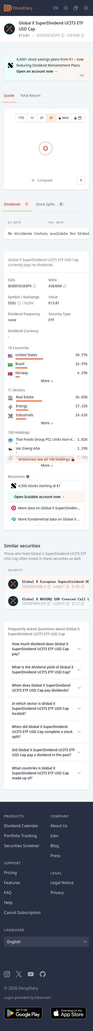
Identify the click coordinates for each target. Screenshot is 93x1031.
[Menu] (86, 8)
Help (8, 902)
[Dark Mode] (65, 7)
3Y (41, 118)
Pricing (10, 872)
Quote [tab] (9, 95)
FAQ (7, 892)
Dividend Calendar (21, 825)
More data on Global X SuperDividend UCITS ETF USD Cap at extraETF (49, 508)
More (48, 381)
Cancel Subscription (22, 912)
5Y (51, 118)
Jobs (55, 835)
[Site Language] (55, 8)
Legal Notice (62, 882)
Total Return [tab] (30, 95)
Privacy (57, 892)
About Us (59, 825)
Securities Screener (21, 845)
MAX (63, 118)
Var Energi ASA (28, 448)
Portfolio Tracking (20, 835)
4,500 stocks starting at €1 (39, 485)
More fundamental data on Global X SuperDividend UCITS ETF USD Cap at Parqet (49, 519)
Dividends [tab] (17, 204)
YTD (21, 118)
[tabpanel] (46, 149)
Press (56, 855)
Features (12, 882)
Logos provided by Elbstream (27, 997)
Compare (41, 180)
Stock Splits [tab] (50, 204)
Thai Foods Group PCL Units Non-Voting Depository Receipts (45, 439)
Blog (55, 845)
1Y (32, 118)
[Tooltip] (27, 477)
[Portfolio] (75, 7)
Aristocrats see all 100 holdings (46, 459)
